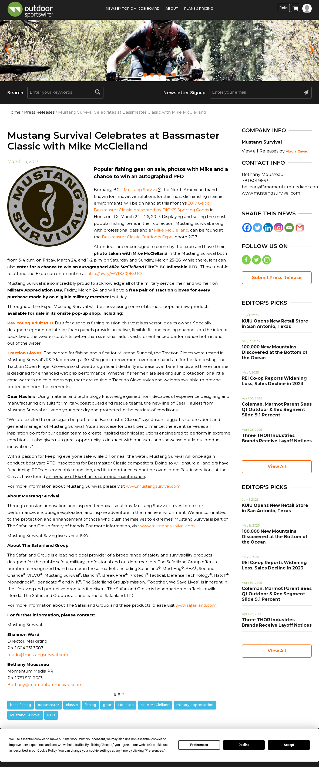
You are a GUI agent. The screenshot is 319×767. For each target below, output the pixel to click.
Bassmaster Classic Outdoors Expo (137, 236)
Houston (126, 704)
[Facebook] (247, 227)
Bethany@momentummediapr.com (44, 684)
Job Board (149, 8)
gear (107, 704)
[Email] (289, 227)
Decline (244, 745)
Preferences (199, 745)
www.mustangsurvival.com (153, 486)
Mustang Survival (141, 189)
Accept (289, 745)
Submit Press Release (277, 278)
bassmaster (48, 704)
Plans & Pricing (198, 8)
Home (14, 112)
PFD (51, 715)
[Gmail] (299, 227)
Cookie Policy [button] (46, 750)
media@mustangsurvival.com (37, 654)
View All (276, 468)
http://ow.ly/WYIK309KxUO (114, 273)
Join (284, 8)
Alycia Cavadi (298, 151)
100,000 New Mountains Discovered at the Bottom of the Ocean (276, 354)
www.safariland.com (196, 605)
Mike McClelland (171, 230)
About (172, 8)
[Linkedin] (268, 227)
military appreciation (194, 704)
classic (72, 704)
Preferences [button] (154, 750)
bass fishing (20, 704)
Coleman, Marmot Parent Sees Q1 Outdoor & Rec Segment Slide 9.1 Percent (276, 411)
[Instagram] (278, 227)
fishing (90, 704)
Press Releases (39, 112)
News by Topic (119, 8)
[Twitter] (257, 227)
